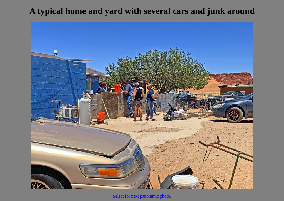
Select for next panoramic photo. (142, 196)
